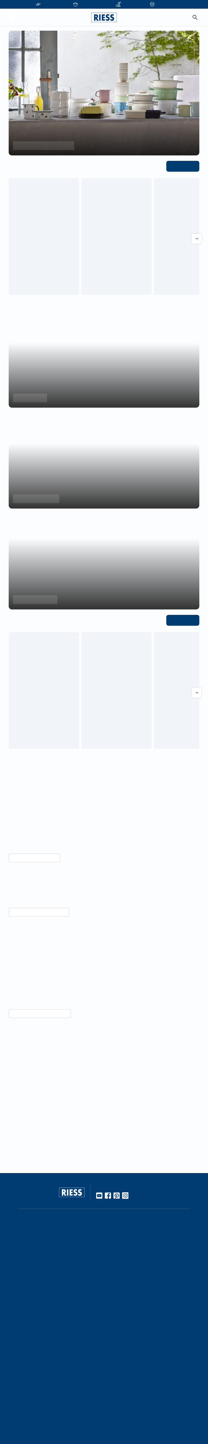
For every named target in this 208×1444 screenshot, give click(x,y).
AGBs (112, 1419)
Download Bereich (124, 1372)
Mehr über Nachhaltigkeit (32, 858)
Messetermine (55, 1382)
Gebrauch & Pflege (124, 1257)
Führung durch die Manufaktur (70, 1391)
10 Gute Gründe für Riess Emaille (136, 1248)
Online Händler (55, 1239)
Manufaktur (117, 1304)
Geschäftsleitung (57, 1362)
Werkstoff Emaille (123, 1239)
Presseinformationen (126, 1364)
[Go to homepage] (104, 17)
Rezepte (114, 1266)
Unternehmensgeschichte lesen (37, 1133)
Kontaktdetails (120, 1335)
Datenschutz (118, 1401)
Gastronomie (54, 1410)
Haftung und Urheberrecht (131, 1410)
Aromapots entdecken (33, 599)
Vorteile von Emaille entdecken (36, 1031)
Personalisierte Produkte (64, 1419)
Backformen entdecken (34, 499)
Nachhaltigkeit (120, 1313)
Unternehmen (54, 1335)
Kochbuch (116, 1275)
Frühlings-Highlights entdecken (41, 145)
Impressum (117, 1392)
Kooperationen (56, 1344)
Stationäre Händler (59, 1248)
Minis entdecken (28, 398)
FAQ (111, 1344)
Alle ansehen (184, 166)
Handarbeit (117, 1295)
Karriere (49, 1353)
